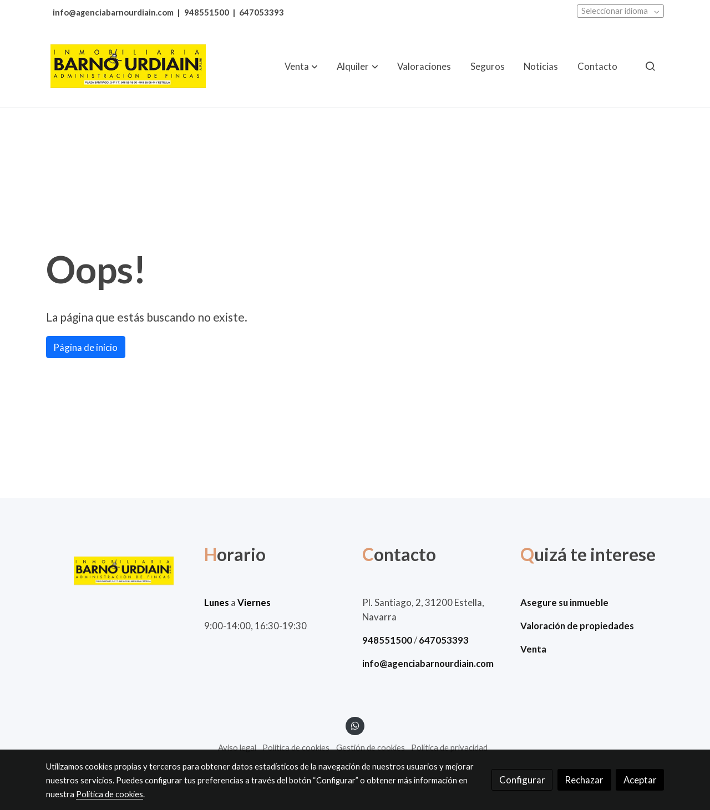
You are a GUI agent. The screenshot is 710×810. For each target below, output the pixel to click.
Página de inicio (85, 347)
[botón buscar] (650, 66)
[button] (301, 66)
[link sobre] (118, 570)
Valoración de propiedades (577, 625)
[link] (128, 66)
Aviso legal (237, 747)
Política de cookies (295, 747)
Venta (533, 649)
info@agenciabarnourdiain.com (113, 12)
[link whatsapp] (355, 725)
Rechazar (584, 780)
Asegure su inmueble (564, 602)
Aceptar (640, 780)
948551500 (206, 12)
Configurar (522, 780)
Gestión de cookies (370, 747)
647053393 (261, 12)
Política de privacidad (449, 747)
